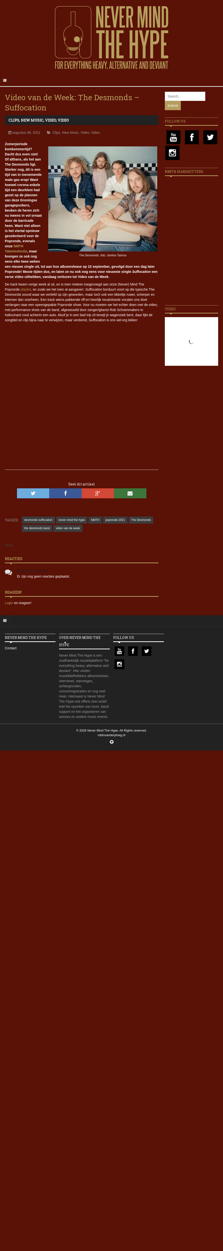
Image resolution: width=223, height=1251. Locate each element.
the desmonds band (37, 528)
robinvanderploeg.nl (111, 735)
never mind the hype (72, 520)
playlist (26, 289)
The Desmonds (141, 520)
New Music (32, 120)
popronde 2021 (115, 520)
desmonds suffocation (38, 520)
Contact (10, 648)
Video (50, 120)
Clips (13, 120)
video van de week (68, 528)
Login (9, 603)
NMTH (95, 520)
